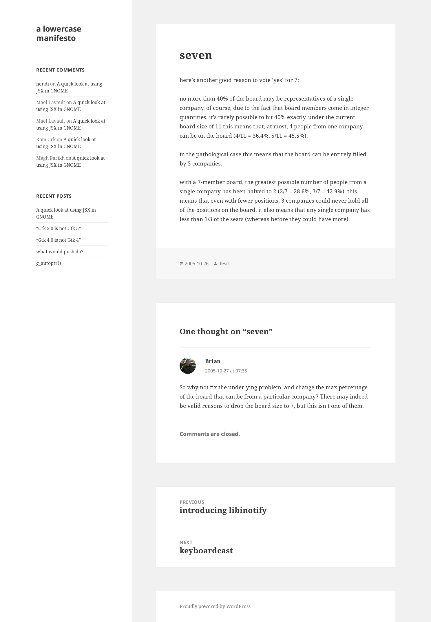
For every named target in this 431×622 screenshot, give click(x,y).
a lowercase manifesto (58, 33)
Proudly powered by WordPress (215, 606)
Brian (213, 361)
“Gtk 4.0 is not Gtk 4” (58, 240)
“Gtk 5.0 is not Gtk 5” (58, 228)
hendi (42, 84)
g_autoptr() (48, 263)
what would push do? (59, 251)
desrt (224, 263)
